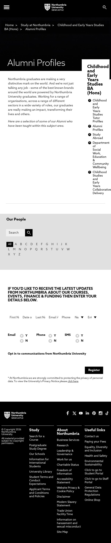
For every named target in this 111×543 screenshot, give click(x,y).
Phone (40, 335)
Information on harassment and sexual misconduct (69, 523)
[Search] (15, 232)
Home (9, 25)
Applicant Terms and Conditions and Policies (39, 493)
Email (11, 335)
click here (73, 381)
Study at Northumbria (35, 25)
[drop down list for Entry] (92, 317)
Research (63, 445)
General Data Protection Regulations (93, 491)
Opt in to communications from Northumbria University (47, 353)
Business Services (68, 440)
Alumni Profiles (35, 29)
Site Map (62, 532)
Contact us (92, 436)
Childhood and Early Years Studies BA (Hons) (98, 80)
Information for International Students (39, 463)
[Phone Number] (66, 317)
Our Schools (37, 454)
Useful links (95, 430)
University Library (40, 472)
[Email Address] (53, 317)
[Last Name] (40, 317)
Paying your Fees (95, 441)
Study (34, 430)
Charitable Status (68, 465)
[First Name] (14, 317)
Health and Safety (96, 456)
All (10, 244)
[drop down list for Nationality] (79, 317)
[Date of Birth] (27, 317)
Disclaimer (63, 497)
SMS (68, 335)
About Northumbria (68, 432)
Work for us (64, 459)
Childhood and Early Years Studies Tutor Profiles (100, 111)
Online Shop (92, 500)
